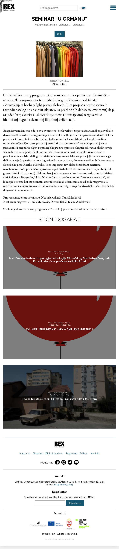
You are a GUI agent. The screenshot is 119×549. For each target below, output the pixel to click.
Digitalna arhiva (54, 453)
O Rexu (84, 453)
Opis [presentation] (59, 34)
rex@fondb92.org (63, 484)
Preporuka (71, 453)
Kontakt (95, 453)
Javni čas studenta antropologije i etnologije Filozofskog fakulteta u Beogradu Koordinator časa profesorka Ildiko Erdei (59, 260)
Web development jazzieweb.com (59, 539)
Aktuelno (38, 453)
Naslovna (24, 453)
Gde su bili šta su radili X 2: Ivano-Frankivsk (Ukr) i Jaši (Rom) (60, 399)
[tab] (59, 34)
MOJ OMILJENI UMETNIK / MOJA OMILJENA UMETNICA (59, 329)
